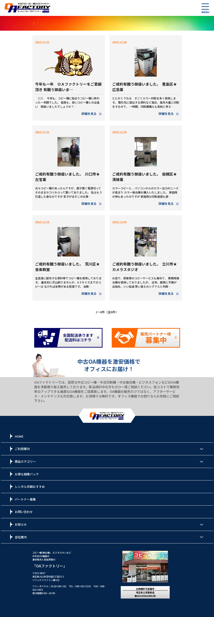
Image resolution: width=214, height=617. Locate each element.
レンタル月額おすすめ (30, 486)
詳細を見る (91, 113)
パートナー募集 (25, 499)
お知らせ (21, 524)
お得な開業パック (27, 474)
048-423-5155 (83, 586)
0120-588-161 (58, 586)
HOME (19, 436)
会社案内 (21, 537)
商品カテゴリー (25, 461)
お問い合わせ (24, 512)
